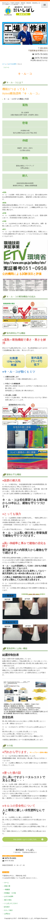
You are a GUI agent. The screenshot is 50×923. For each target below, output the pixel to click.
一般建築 (7, 889)
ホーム (6, 882)
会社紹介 (7, 907)
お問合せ (7, 914)
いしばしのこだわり (11, 903)
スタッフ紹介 (8, 910)
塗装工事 (7, 886)
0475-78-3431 (41, 54)
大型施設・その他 (10, 893)
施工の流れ (8, 900)
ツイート (6, 67)
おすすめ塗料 (8, 896)
